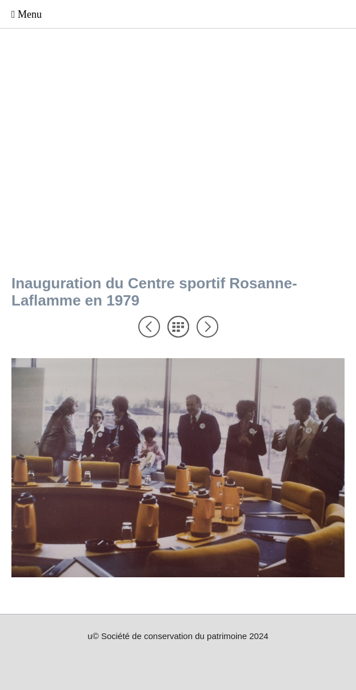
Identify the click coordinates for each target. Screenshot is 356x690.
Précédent (149, 327)
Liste (178, 327)
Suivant (207, 327)
